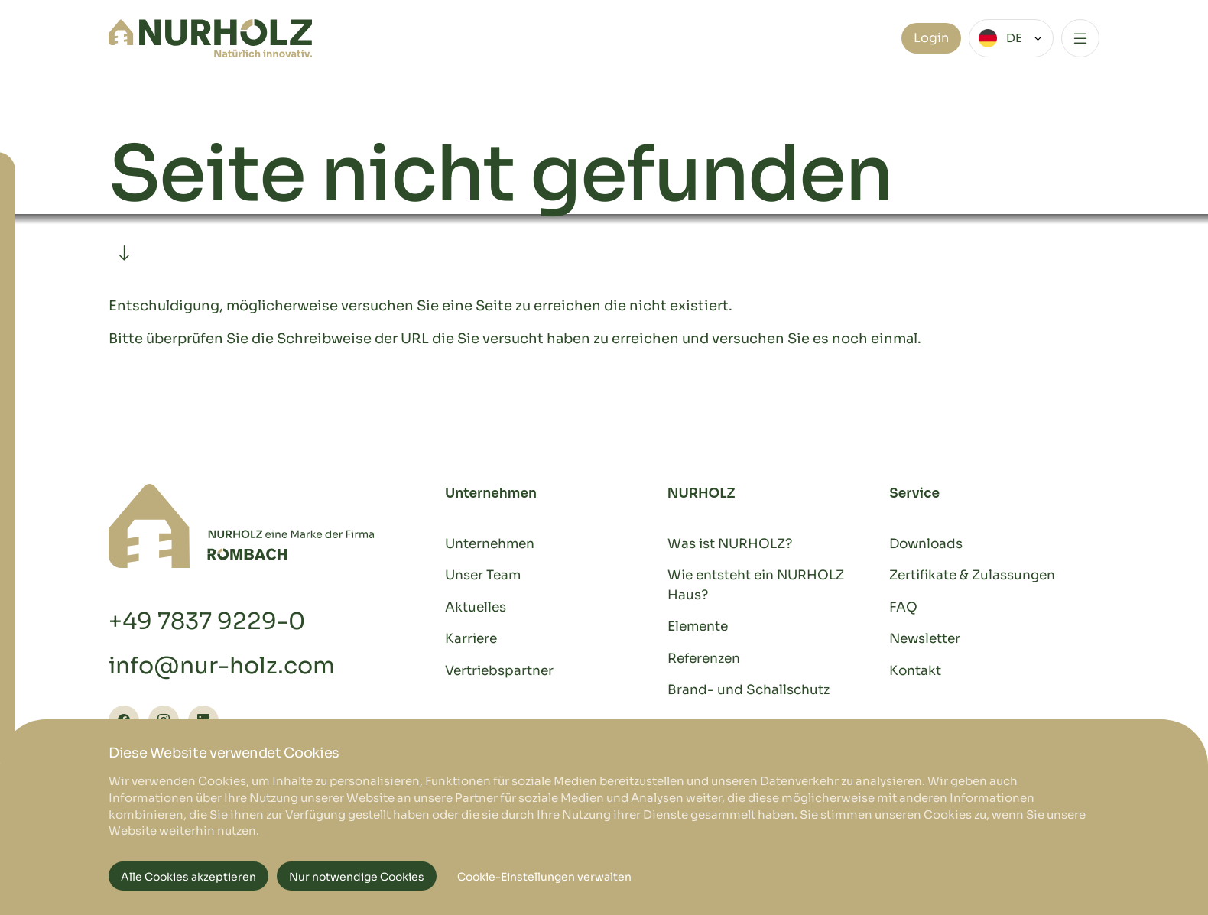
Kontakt (915, 671)
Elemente (697, 626)
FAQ (903, 607)
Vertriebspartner (499, 671)
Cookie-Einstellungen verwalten (544, 877)
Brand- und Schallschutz (748, 690)
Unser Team (483, 575)
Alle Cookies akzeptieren (188, 877)
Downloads (926, 544)
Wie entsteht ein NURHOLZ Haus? (755, 585)
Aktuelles (475, 607)
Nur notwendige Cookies (356, 877)
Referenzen (703, 659)
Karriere (471, 639)
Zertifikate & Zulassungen (972, 575)
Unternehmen (489, 544)
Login (931, 38)
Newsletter (924, 639)
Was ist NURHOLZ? (729, 544)
